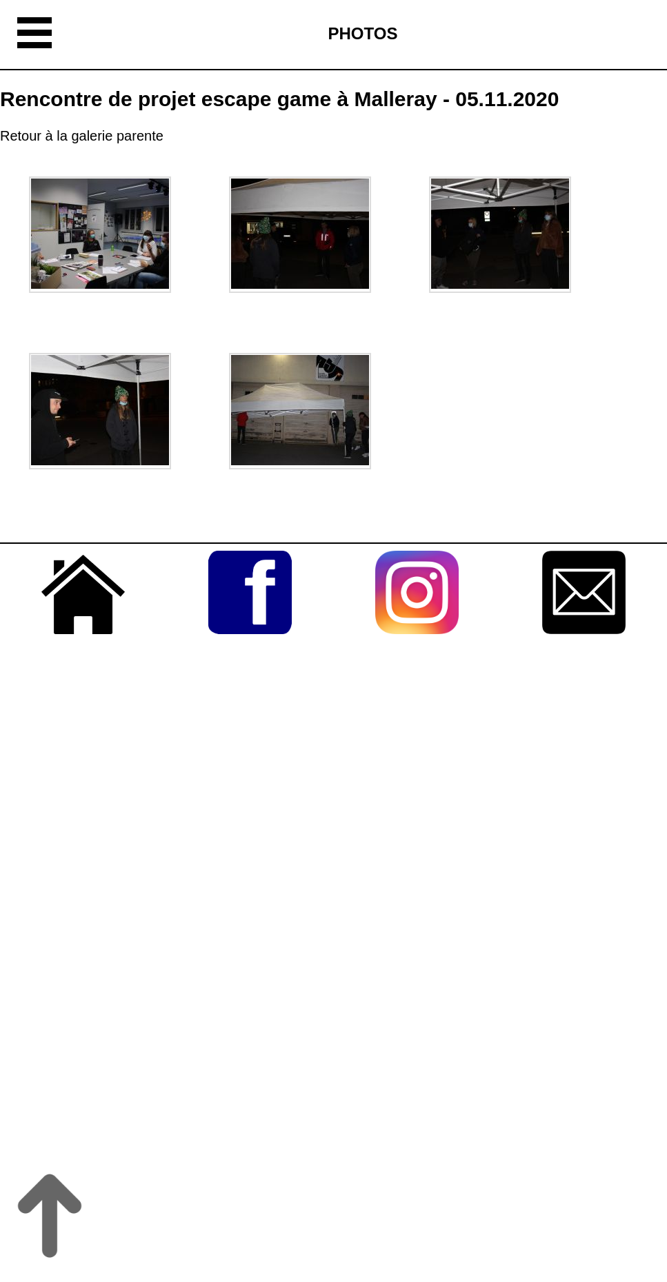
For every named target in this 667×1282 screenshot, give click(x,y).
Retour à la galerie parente (81, 135)
